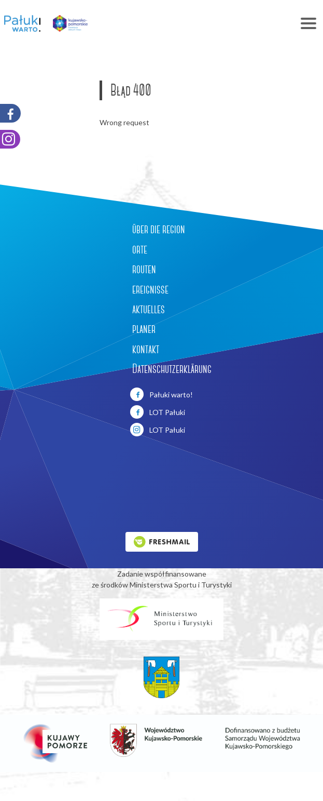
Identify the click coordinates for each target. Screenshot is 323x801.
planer (144, 329)
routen (144, 269)
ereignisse (150, 289)
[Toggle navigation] (209, 23)
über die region (158, 229)
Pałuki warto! (161, 394)
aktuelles (148, 309)
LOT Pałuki (157, 412)
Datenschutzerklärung (172, 369)
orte (139, 249)
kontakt (145, 349)
